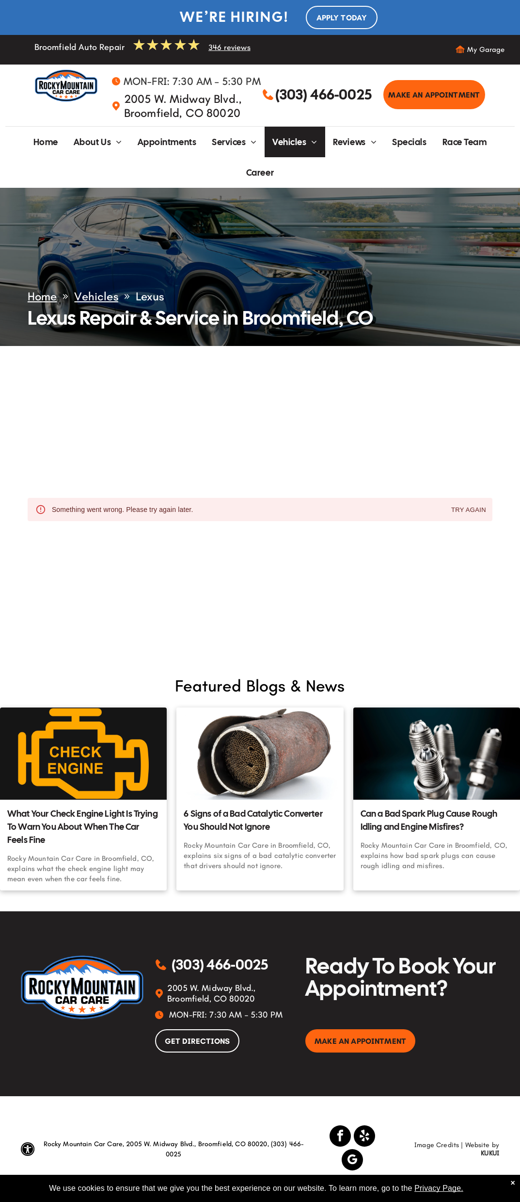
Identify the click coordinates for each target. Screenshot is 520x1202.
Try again (468, 510)
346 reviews (229, 47)
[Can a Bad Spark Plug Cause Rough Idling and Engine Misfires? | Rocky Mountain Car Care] (436, 754)
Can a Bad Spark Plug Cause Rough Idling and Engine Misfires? (429, 820)
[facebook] (340, 1137)
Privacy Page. (438, 1188)
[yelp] (364, 1137)
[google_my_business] (352, 1161)
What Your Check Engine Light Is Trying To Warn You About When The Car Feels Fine (82, 826)
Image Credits (436, 1145)
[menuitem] (46, 142)
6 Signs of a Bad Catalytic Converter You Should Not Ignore (253, 820)
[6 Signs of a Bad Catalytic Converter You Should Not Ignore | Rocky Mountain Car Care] (259, 754)
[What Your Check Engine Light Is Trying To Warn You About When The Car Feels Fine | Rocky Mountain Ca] (83, 754)
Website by (482, 1145)
